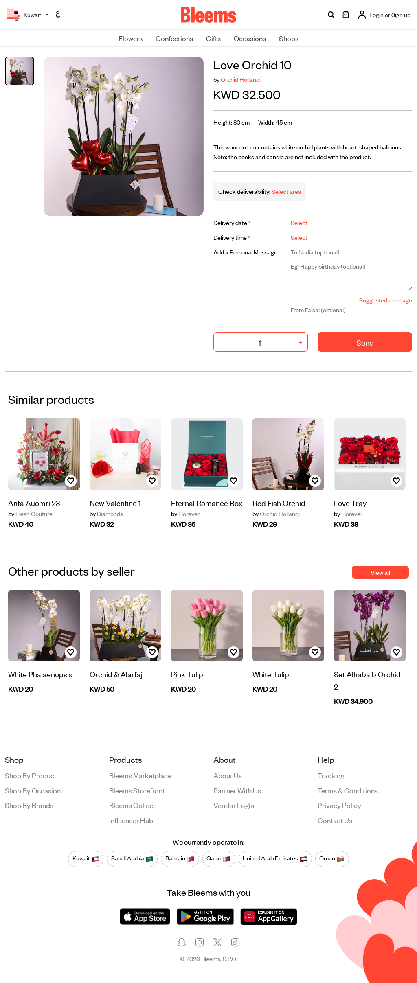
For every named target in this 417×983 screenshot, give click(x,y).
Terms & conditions (348, 790)
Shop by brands (29, 805)
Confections (174, 38)
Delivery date (232, 222)
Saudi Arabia (132, 858)
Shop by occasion (33, 790)
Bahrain (180, 858)
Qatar (218, 858)
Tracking (331, 775)
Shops (288, 38)
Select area (285, 191)
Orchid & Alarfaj (116, 674)
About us (227, 775)
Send (365, 342)
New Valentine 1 (115, 502)
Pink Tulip (187, 674)
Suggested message (385, 300)
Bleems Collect (132, 805)
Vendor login (233, 805)
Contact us (335, 820)
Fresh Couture (30, 513)
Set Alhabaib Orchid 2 (367, 680)
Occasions (250, 38)
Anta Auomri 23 (34, 502)
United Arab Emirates (275, 858)
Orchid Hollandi (241, 79)
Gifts (213, 38)
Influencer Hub (131, 820)
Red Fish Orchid (278, 502)
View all (380, 572)
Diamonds (106, 513)
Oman (332, 858)
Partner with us (237, 790)
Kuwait (85, 858)
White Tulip (270, 674)
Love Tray (350, 502)
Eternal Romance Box (206, 502)
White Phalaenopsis (40, 674)
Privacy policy (339, 805)
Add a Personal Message (245, 251)
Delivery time (231, 237)
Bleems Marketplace (140, 775)
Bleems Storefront (137, 790)
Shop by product (31, 775)
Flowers (131, 38)
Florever (185, 513)
